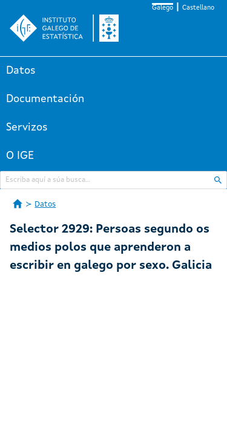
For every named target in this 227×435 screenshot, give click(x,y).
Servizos (27, 127)
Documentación (45, 99)
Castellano (198, 8)
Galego (162, 8)
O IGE (20, 155)
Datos (21, 70)
